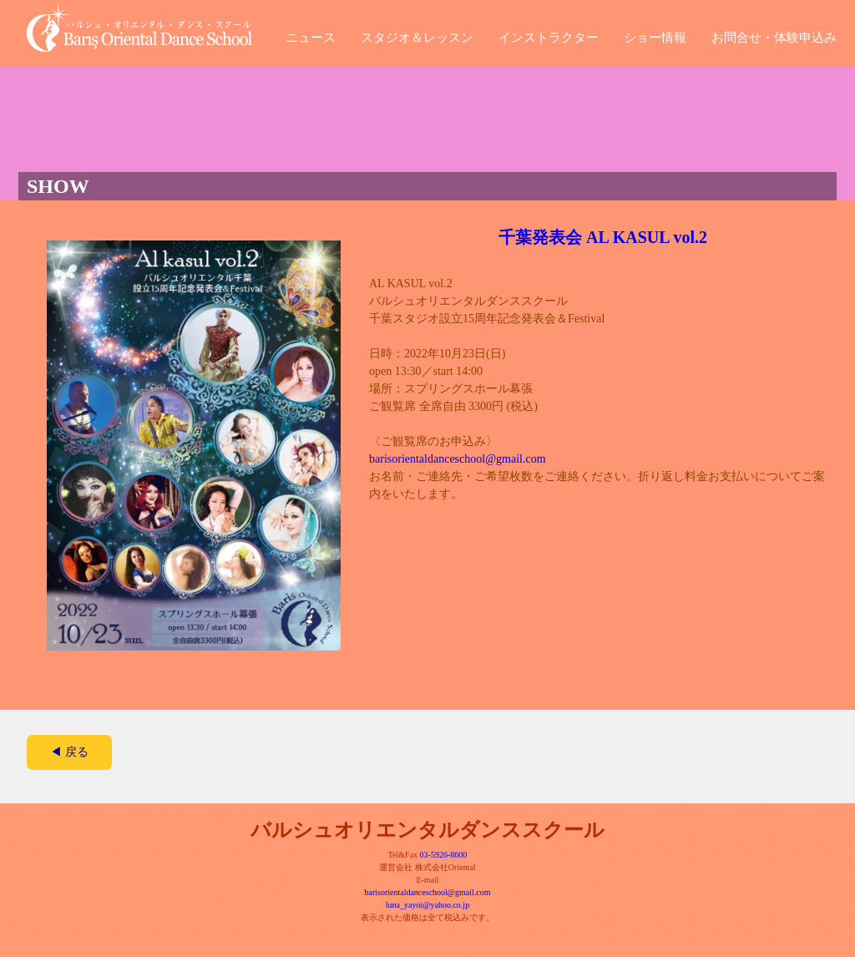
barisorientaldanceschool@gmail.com (457, 459)
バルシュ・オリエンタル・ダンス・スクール (152, 27)
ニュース (311, 35)
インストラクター (548, 35)
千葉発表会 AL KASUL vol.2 (602, 237)
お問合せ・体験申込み (774, 35)
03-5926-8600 (444, 854)
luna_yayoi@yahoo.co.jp (427, 904)
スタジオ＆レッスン (417, 35)
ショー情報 (655, 35)
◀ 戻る (69, 752)
